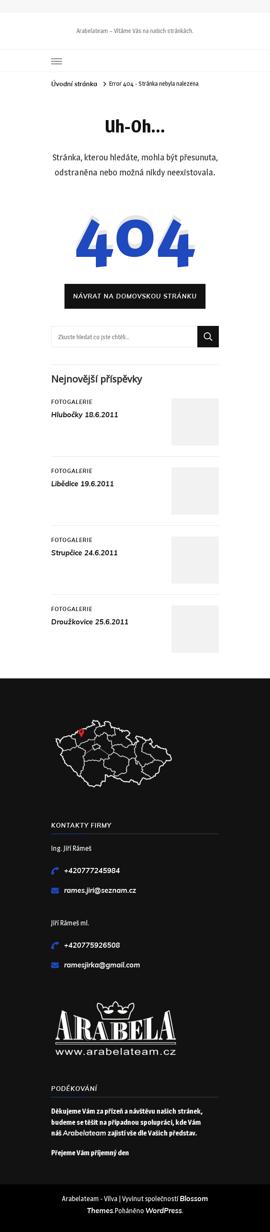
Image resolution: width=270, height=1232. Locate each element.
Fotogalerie (71, 402)
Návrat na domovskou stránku (135, 296)
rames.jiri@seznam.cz (100, 890)
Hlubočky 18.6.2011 (84, 415)
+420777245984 (92, 871)
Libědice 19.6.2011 (82, 484)
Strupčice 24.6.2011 (84, 553)
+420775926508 (92, 945)
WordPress (163, 1211)
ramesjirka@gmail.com (102, 965)
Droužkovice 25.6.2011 (90, 622)
